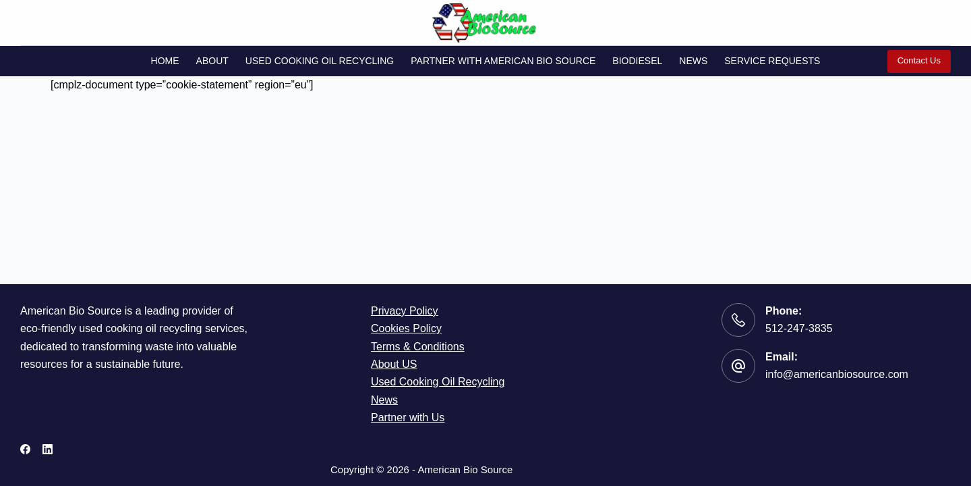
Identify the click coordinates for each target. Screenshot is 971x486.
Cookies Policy (406, 328)
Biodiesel (637, 60)
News (693, 60)
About (212, 60)
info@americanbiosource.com (836, 374)
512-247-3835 (799, 328)
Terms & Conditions (418, 346)
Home (165, 60)
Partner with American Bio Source (503, 60)
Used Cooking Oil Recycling (319, 60)
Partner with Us (407, 417)
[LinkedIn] (47, 449)
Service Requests (772, 60)
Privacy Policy (404, 311)
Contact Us (919, 60)
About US (394, 364)
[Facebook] (25, 449)
